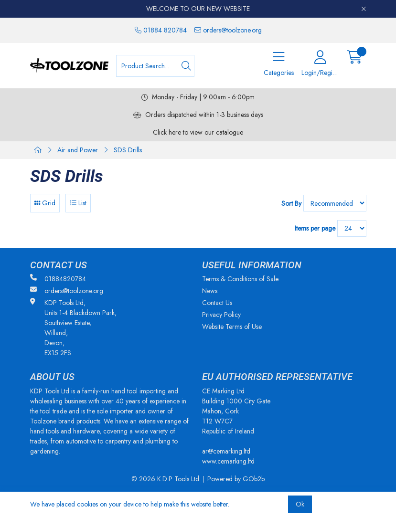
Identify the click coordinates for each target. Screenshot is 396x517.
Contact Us (217, 302)
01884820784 (58, 279)
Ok (300, 504)
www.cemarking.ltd (228, 461)
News (209, 290)
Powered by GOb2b (236, 479)
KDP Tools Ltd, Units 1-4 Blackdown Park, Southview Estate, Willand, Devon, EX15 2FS (73, 328)
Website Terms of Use (232, 326)
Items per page (315, 228)
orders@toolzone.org (228, 30)
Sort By (291, 203)
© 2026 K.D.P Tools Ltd (165, 479)
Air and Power (77, 150)
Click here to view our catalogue (198, 132)
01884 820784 (161, 30)
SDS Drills (128, 150)
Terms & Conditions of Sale (240, 279)
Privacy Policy (221, 314)
